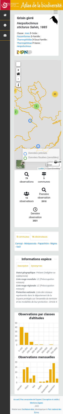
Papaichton (43, 243)
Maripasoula (30, 243)
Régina (53, 243)
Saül (18, 246)
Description (22, 266)
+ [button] (18, 70)
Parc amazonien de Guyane (30, 399)
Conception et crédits (51, 399)
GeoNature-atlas (28, 409)
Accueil (16, 399)
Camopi (19, 243)
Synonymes (36, 266)
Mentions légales (36, 403)
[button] (18, 74)
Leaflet (41, 169)
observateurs (39, 236)
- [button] (18, 79)
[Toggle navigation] (55, 11)
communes (23, 236)
